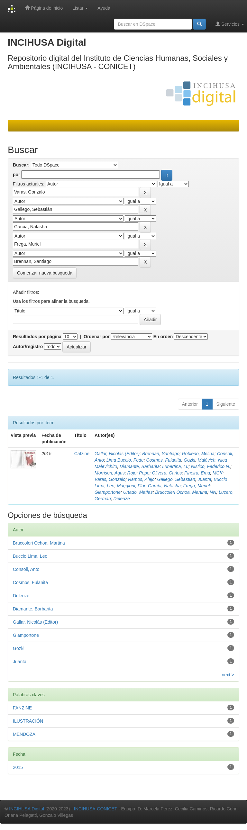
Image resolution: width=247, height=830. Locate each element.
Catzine (81, 453)
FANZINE (22, 707)
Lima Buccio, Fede (125, 460)
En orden (163, 336)
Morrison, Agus (110, 472)
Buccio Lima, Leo (30, 556)
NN (213, 492)
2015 (18, 767)
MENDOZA (24, 734)
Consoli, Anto (26, 569)
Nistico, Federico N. (210, 466)
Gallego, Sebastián (176, 479)
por (16, 174)
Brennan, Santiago (160, 453)
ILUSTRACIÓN (28, 721)
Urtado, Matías (138, 492)
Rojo (132, 472)
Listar (80, 8)
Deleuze (121, 498)
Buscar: (21, 164)
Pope (144, 472)
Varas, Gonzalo (110, 479)
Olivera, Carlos (167, 472)
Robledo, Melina (198, 453)
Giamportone (108, 492)
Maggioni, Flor (131, 485)
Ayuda (103, 8)
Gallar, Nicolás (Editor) (117, 453)
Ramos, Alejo (141, 479)
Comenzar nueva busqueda (44, 272)
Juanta (204, 479)
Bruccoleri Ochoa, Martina (181, 492)
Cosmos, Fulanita (163, 460)
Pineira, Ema (197, 472)
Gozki (189, 460)
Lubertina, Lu (175, 466)
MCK (218, 472)
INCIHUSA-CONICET (95, 808)
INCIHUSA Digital (26, 808)
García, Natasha (164, 485)
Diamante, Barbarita (140, 466)
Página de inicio (44, 8)
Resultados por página (37, 336)
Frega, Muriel (196, 485)
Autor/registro (28, 346)
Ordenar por (97, 336)
